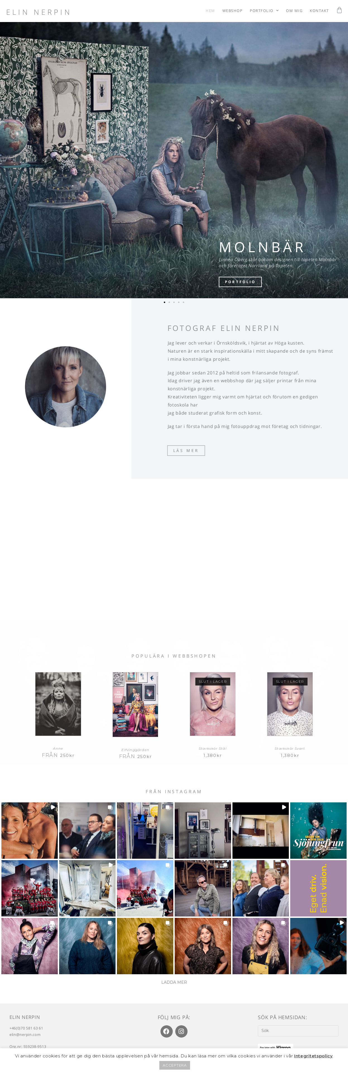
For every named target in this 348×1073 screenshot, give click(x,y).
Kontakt (319, 10)
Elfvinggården (135, 751)
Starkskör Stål (213, 750)
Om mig (294, 10)
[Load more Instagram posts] (174, 984)
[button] (164, 302)
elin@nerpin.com (25, 1036)
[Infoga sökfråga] (298, 1032)
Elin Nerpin (39, 12)
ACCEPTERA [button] (174, 1065)
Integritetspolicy (313, 1055)
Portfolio (264, 10)
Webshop (232, 10)
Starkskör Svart (290, 750)
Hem (210, 10)
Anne (58, 750)
